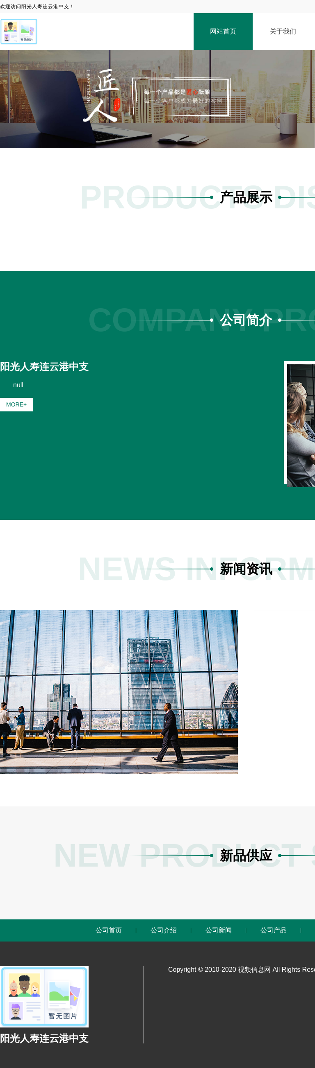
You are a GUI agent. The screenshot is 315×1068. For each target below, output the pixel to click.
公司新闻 (218, 930)
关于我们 (283, 31)
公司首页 (109, 930)
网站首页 (223, 31)
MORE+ (16, 404)
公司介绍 (164, 930)
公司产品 (273, 930)
